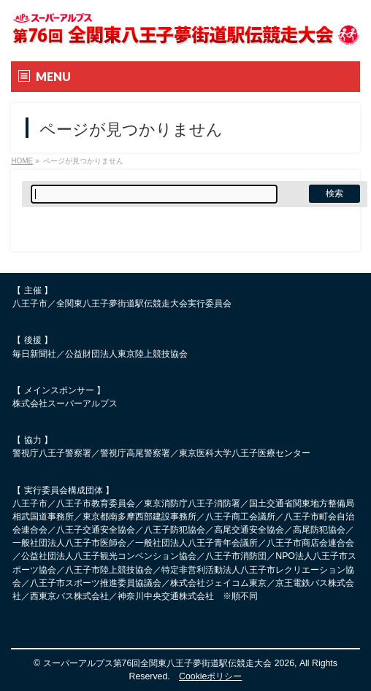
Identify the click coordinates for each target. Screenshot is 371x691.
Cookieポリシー (210, 676)
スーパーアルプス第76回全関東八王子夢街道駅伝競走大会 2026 (169, 663)
